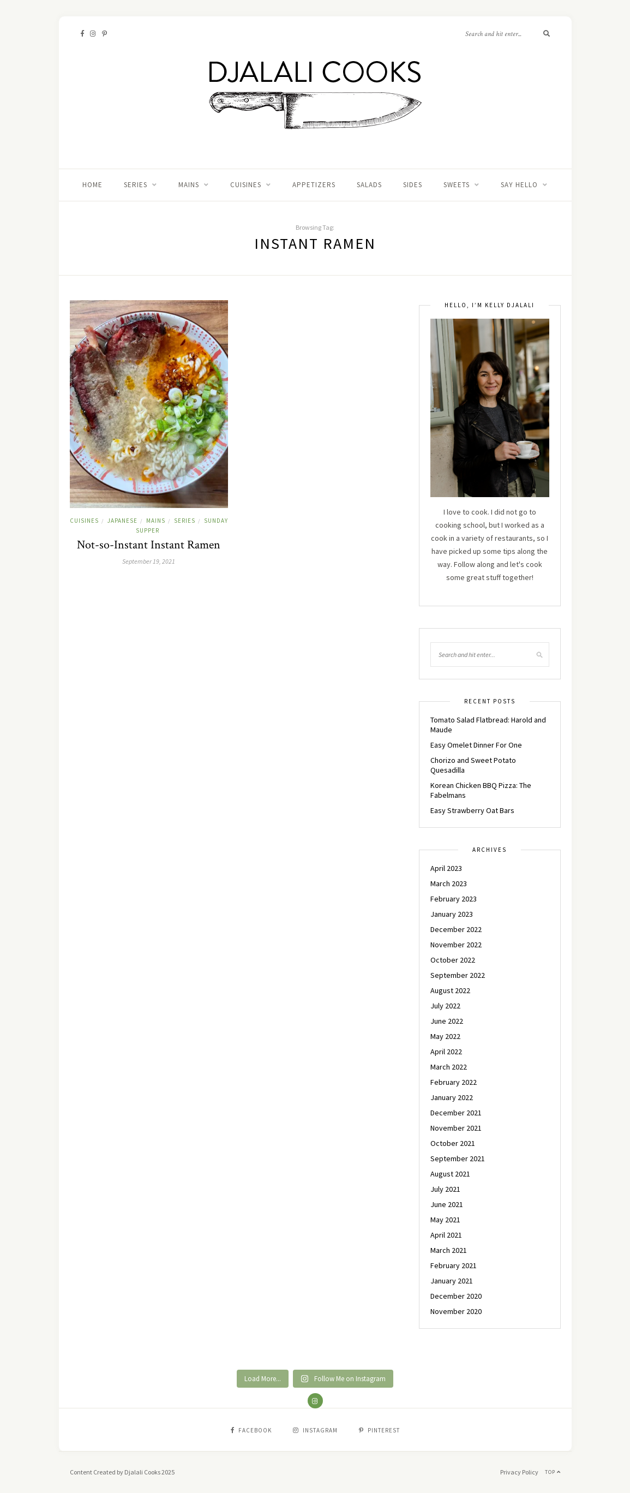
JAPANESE (122, 520)
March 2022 (448, 1067)
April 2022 (446, 1051)
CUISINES (245, 184)
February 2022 (453, 1082)
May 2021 (445, 1220)
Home (92, 184)
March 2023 (448, 883)
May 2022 (445, 1036)
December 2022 (456, 929)
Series (135, 184)
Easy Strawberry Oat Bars (472, 810)
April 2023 (446, 868)
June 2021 (446, 1204)
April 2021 (446, 1235)
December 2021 (456, 1113)
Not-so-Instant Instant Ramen (148, 545)
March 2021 (448, 1250)
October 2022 (452, 960)
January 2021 (451, 1281)
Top (553, 1472)
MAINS (188, 184)
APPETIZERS (313, 184)
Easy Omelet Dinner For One (476, 745)
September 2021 (457, 1158)
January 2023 (451, 914)
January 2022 (451, 1097)
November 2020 (456, 1311)
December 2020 (456, 1296)
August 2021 (450, 1174)
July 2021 (445, 1189)
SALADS (369, 184)
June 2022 (446, 1021)
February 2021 (453, 1265)
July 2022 (445, 1006)
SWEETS (456, 184)
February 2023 (453, 899)
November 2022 (456, 944)
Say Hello (519, 184)
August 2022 (450, 990)
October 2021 (452, 1143)
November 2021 (456, 1128)
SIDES (412, 184)
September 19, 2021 (148, 561)
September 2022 (457, 975)
